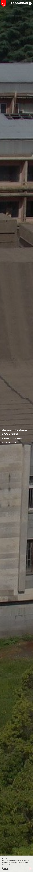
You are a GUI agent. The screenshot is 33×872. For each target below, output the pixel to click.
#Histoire (16, 442)
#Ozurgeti (4, 442)
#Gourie (10, 442)
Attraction (5, 438)
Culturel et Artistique (16, 438)
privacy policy (6, 864)
